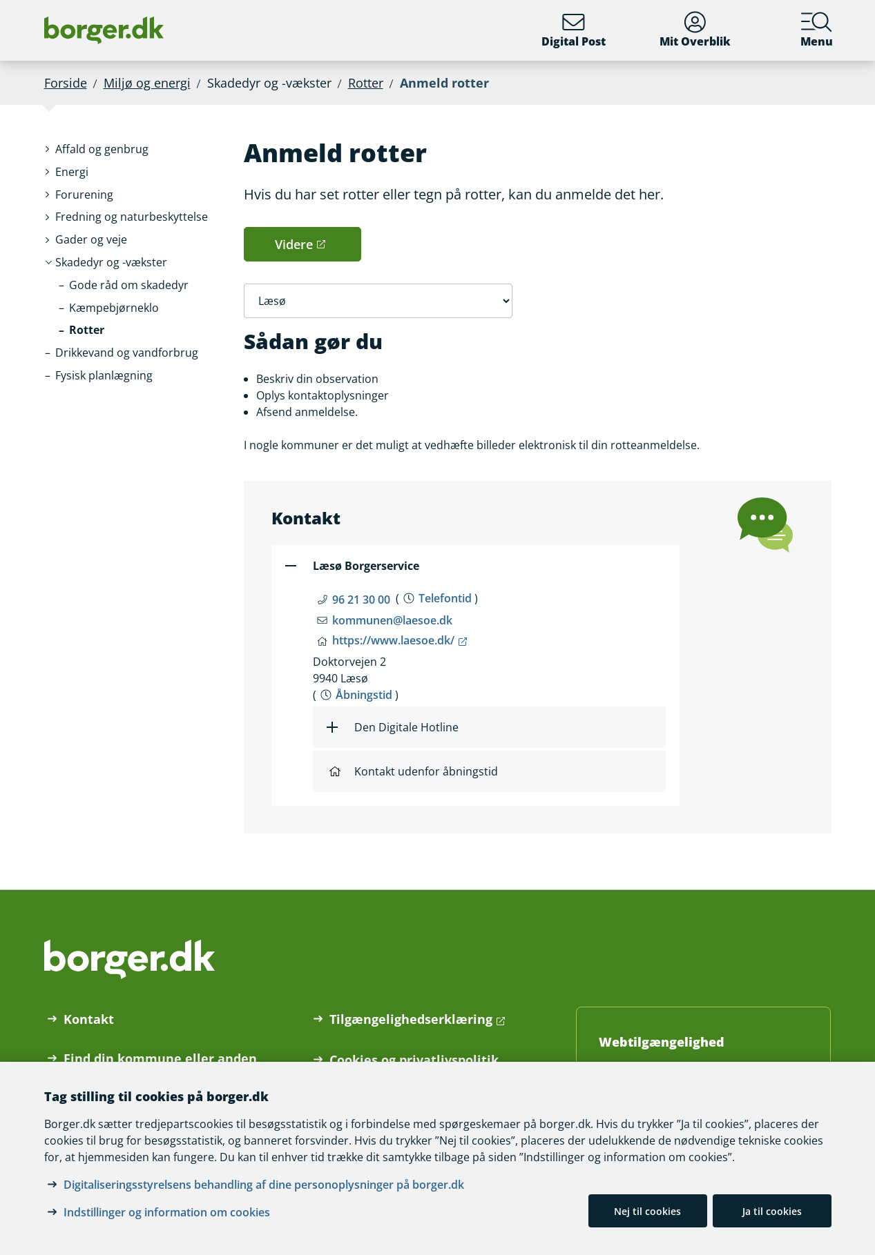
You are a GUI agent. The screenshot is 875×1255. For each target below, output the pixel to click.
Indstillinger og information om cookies (167, 1212)
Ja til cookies (772, 1211)
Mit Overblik (695, 30)
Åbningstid (364, 694)
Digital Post (573, 30)
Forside (65, 83)
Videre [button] (294, 244)
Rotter (365, 83)
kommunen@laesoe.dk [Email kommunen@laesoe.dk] (392, 620)
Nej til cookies (647, 1211)
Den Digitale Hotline (406, 727)
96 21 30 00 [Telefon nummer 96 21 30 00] (361, 599)
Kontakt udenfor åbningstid (413, 771)
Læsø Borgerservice (366, 565)
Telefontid (445, 598)
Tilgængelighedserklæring (410, 1019)
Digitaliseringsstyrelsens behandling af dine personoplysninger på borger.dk (264, 1184)
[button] (102, 149)
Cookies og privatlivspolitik (414, 1059)
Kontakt (89, 1019)
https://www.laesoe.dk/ (393, 640)
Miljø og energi (147, 83)
